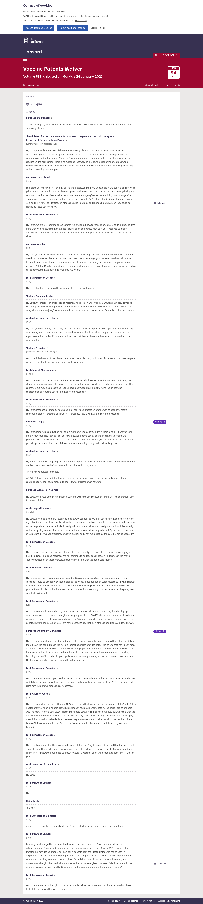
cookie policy (81, 20)
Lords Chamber (82, 60)
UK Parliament (29, 60)
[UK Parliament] (34, 40)
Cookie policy (114, 901)
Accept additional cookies (39, 28)
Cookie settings (98, 28)
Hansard (32, 52)
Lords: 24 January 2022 (61, 60)
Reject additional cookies (72, 28)
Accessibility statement (169, 901)
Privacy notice (148, 901)
